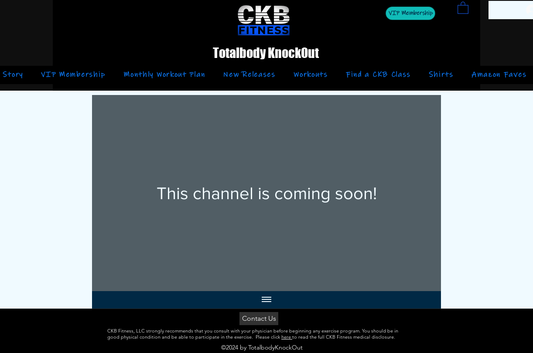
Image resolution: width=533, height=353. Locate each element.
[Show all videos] (266, 300)
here (286, 337)
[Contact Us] (258, 318)
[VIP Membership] (410, 13)
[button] (463, 7)
